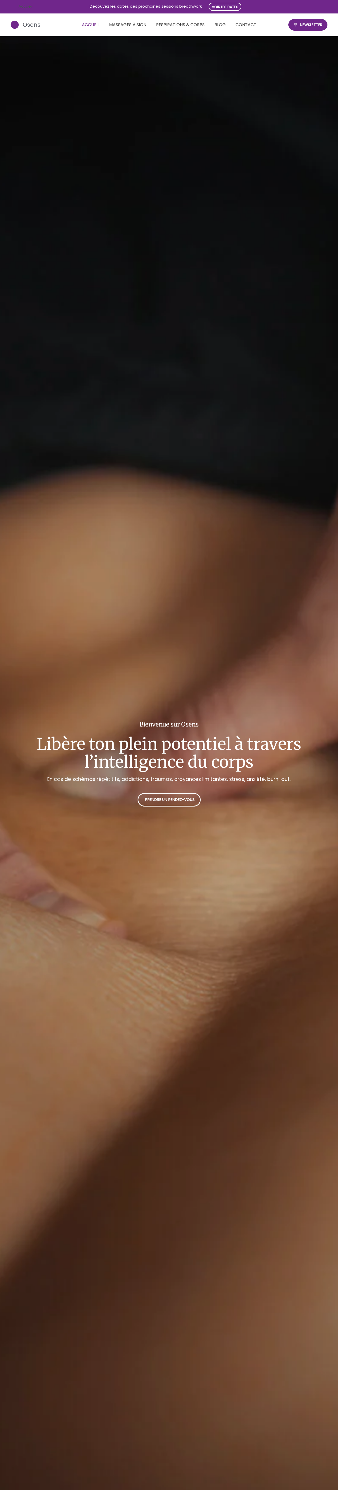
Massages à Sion (127, 25)
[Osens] (15, 25)
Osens (32, 25)
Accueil (90, 25)
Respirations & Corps (180, 25)
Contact (246, 25)
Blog (220, 25)
